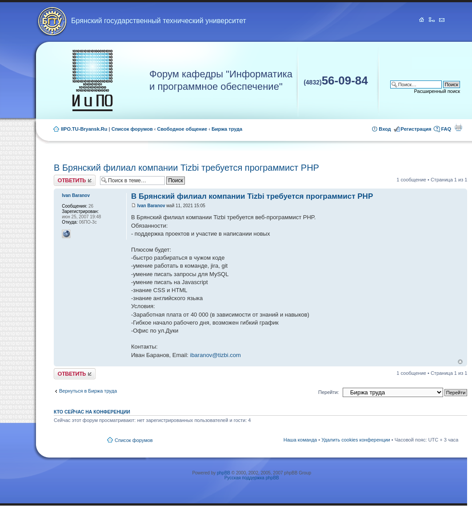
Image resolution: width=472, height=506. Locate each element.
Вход (385, 129)
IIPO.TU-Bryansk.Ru (84, 129)
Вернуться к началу (460, 361)
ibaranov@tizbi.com (215, 355)
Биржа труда (227, 129)
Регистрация (416, 129)
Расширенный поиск (437, 91)
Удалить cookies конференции (355, 439)
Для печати (458, 127)
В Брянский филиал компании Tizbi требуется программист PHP (186, 168)
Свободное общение (182, 129)
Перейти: (328, 392)
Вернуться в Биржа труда (88, 391)
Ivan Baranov (151, 205)
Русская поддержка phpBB (251, 477)
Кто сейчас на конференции (92, 411)
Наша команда (300, 439)
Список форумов (132, 129)
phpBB (223, 472)
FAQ (446, 129)
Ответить (75, 180)
